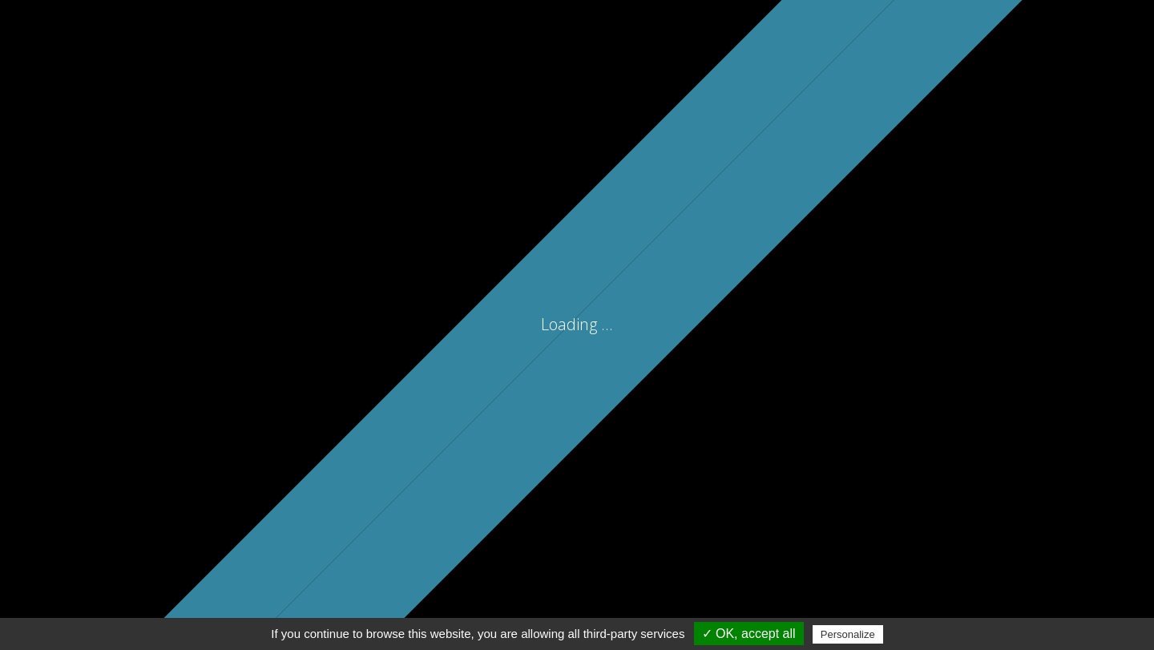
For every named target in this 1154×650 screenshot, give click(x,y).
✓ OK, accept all (749, 633)
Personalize (848, 634)
